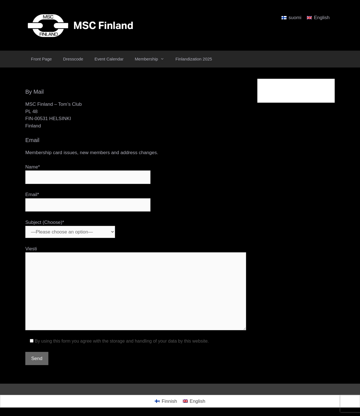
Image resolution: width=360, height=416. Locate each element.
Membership (152, 59)
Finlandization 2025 (194, 59)
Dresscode (73, 59)
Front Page (41, 59)
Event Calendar (108, 59)
